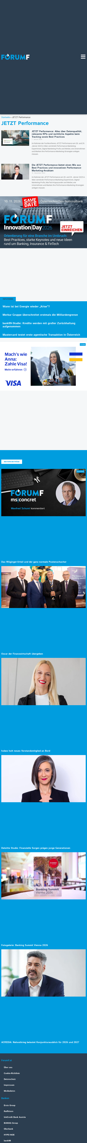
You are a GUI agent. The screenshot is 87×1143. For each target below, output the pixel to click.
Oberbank (8, 1129)
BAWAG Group (11, 1123)
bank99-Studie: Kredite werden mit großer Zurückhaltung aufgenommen (39, 324)
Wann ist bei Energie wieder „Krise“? (26, 307)
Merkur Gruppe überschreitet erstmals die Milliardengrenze (40, 315)
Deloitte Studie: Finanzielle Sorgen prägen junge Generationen (35, 848)
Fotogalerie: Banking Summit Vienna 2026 (24, 945)
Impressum (9, 1085)
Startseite (5, 117)
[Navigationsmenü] (83, 56)
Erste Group (9, 1105)
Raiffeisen (8, 1111)
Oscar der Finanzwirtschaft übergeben (22, 654)
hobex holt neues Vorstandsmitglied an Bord (25, 751)
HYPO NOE (9, 1134)
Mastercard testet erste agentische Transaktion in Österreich (41, 335)
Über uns (8, 1067)
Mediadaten (9, 1091)
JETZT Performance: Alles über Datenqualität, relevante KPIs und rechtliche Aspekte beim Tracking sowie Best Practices (57, 134)
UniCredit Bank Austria (15, 1117)
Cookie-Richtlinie (12, 1073)
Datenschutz (10, 1079)
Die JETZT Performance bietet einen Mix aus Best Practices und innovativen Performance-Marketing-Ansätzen (57, 167)
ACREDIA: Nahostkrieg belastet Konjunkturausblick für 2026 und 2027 (40, 1042)
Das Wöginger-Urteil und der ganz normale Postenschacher (33, 562)
